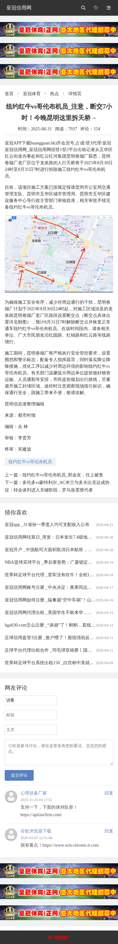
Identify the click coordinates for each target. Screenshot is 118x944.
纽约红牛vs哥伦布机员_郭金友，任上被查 (62, 475)
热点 (54, 93)
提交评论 (19, 779)
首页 (9, 93)
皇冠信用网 (18, 7)
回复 (108, 797)
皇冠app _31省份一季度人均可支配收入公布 (47, 524)
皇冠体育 (32, 93)
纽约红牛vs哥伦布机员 (30, 461)
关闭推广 (62, 937)
